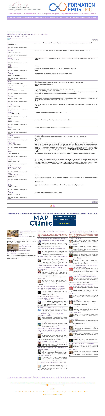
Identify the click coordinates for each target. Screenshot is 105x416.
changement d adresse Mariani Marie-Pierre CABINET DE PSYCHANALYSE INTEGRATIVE (21, 248)
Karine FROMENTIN (76, 330)
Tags (62, 404)
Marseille (52, 408)
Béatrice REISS (74, 336)
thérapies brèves (50, 398)
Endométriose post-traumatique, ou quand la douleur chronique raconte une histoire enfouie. (83, 284)
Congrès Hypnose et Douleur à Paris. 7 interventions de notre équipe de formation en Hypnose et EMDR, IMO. (52, 309)
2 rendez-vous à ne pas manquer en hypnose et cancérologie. (50, 285)
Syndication (51, 404)
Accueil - (9, 17)
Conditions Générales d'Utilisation (71, 410)
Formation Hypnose (16, 398)
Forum (14, 32)
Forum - (54, 17)
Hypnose (26, 397)
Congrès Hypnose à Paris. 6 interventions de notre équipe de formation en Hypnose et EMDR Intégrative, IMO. (52, 273)
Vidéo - (70, 17)
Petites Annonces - (62, 17)
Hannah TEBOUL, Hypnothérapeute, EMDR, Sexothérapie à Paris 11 (50, 329)
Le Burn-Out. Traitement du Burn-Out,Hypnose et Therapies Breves (49, 367)
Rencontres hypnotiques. (46, 337)
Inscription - (88, 17)
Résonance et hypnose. (46, 375)
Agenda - (75, 17)
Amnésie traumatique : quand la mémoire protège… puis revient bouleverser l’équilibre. (83, 297)
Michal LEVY (73, 308)
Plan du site (44, 404)
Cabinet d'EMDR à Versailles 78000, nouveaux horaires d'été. (27, 233)
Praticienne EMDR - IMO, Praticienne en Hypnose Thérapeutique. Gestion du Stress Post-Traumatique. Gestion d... (85, 353)
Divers (20, 237)
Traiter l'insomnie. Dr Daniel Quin (49, 358)
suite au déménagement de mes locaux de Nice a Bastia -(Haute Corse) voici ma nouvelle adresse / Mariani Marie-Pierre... (21, 257)
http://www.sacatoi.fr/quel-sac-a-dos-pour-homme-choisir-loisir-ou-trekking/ (55, 162)
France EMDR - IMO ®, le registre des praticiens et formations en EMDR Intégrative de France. (82, 233)
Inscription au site (57, 404)
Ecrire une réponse (14, 38)
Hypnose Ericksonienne (38, 398)
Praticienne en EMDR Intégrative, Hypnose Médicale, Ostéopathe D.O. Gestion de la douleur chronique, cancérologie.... (85, 333)
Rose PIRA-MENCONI (76, 241)
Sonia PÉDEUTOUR (76, 356)
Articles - (36, 17)
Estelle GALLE (74, 372)
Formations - (43, 17)
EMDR (9, 398)
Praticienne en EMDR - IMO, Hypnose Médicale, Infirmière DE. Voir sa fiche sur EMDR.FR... (85, 360)
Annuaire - (16, 17)
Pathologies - (23, 17)
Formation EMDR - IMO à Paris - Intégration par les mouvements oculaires (52, 262)
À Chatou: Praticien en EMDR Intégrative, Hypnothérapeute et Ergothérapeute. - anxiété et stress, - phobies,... (85, 347)
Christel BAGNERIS (75, 316)
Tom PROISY (73, 344)
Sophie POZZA (74, 248)
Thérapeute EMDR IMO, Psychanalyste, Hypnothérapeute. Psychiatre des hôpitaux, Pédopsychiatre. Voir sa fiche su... (85, 267)
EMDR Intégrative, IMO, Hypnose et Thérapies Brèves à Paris (50, 232)
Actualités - (81, 17)
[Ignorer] (10, 49)
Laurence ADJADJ (75, 256)
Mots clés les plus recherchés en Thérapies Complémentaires (54, 410)
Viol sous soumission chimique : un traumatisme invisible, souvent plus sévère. (81, 272)
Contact (94, 17)
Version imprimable (27, 38)
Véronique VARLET (75, 350)
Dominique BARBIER (76, 264)
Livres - (49, 17)
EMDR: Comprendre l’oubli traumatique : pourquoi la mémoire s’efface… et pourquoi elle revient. (52, 240)
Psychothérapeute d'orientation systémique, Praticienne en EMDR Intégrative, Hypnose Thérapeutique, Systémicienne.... (85, 319)
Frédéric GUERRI (75, 322)
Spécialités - (30, 17)
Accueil (9, 32)
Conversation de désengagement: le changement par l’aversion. (50, 384)
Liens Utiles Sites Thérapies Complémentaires (35, 410)
